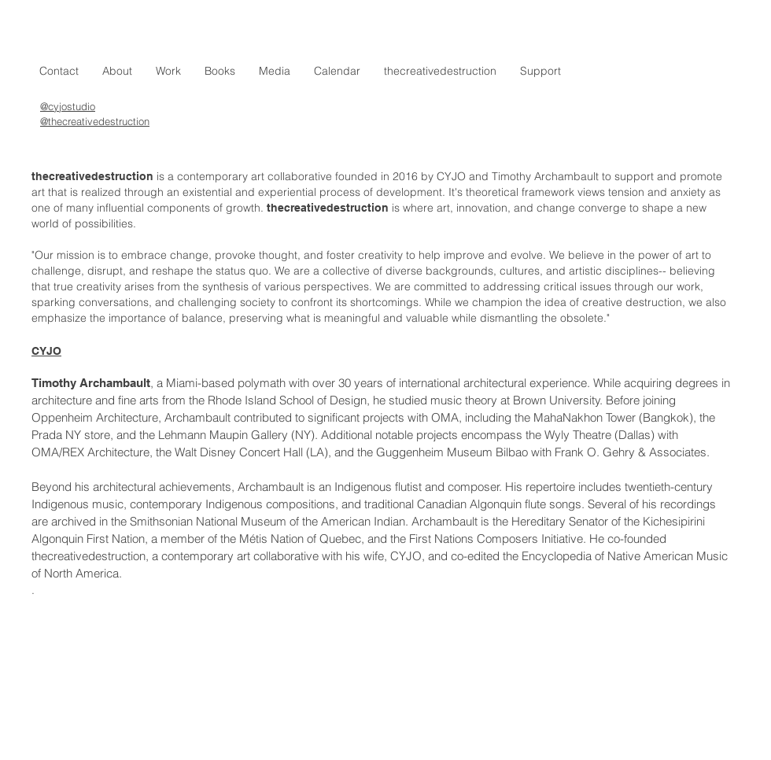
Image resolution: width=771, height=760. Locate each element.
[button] (168, 70)
